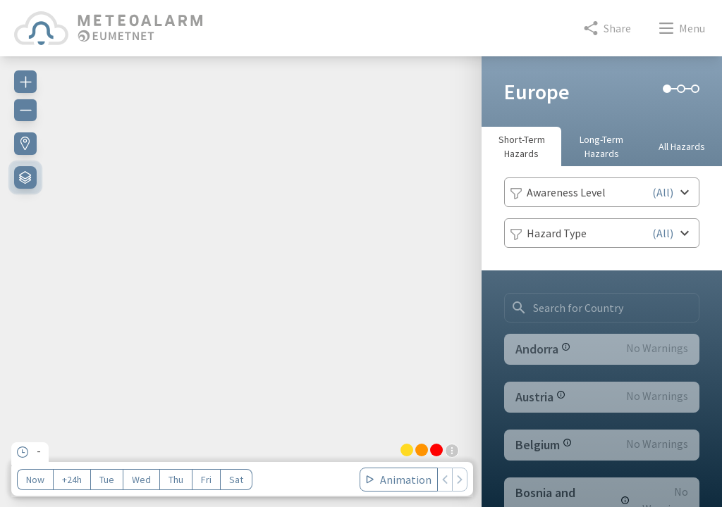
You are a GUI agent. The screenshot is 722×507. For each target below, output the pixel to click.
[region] (241, 273)
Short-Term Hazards (521, 146)
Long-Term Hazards (601, 146)
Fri (206, 479)
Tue (106, 479)
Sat (236, 479)
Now (35, 479)
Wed (141, 479)
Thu (176, 479)
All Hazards (682, 146)
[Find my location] (25, 143)
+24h (72, 479)
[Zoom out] (25, 110)
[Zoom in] (25, 81)
